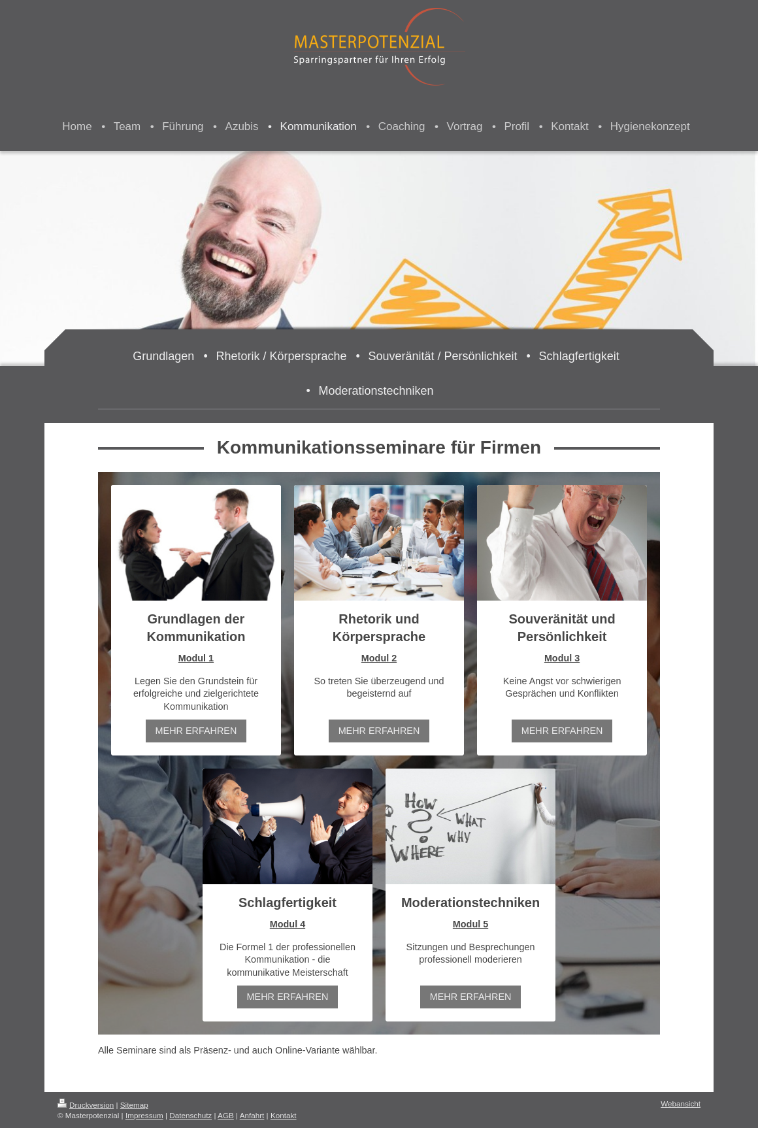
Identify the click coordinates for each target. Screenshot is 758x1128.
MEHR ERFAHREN (196, 730)
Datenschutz (190, 1115)
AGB (226, 1115)
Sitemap (134, 1105)
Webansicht (680, 1103)
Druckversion (86, 1105)
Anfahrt (252, 1115)
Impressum (144, 1115)
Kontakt (284, 1115)
